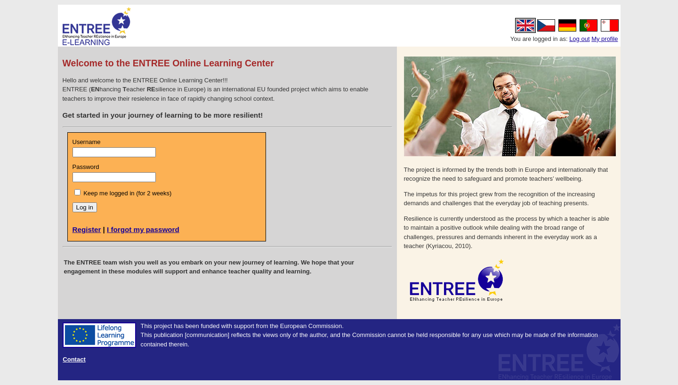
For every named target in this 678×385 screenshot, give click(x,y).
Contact (74, 359)
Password (86, 166)
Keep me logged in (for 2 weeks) (127, 193)
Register (87, 229)
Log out (579, 38)
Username (87, 141)
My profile (604, 38)
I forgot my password (143, 229)
